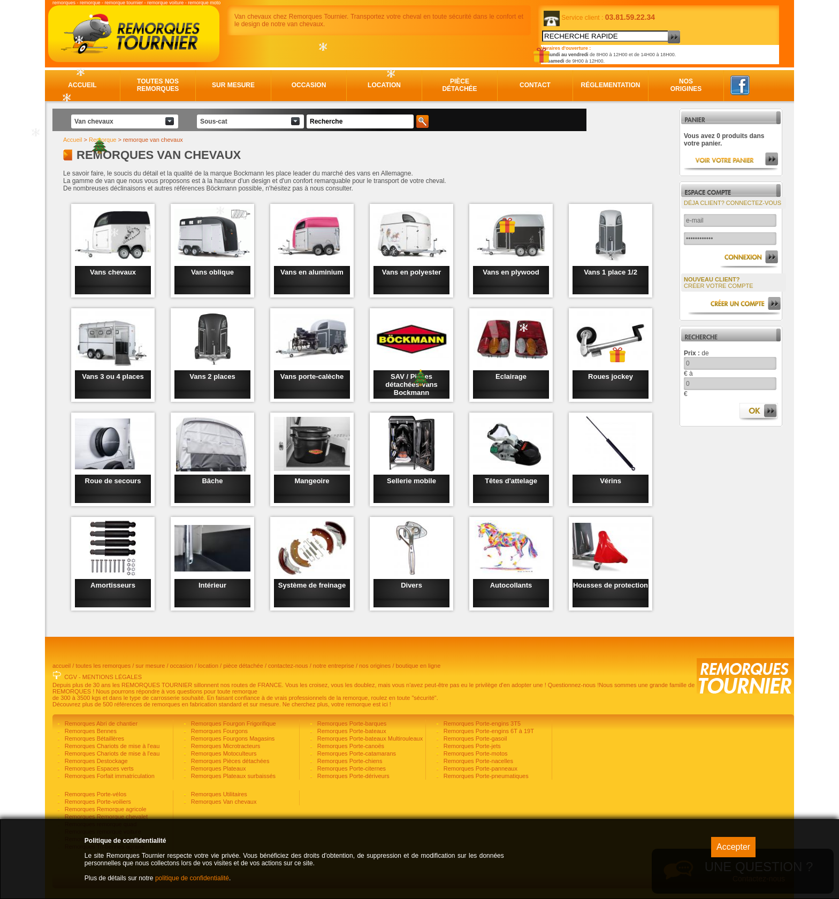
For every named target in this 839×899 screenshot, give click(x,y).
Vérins (610, 481)
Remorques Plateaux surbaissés (232, 776)
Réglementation (610, 85)
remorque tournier (124, 2)
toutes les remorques (103, 665)
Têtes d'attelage (511, 481)
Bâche (212, 481)
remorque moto (204, 2)
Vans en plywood (511, 272)
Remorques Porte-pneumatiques (485, 776)
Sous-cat (213, 121)
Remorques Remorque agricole (105, 809)
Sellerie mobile (411, 481)
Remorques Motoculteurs (223, 753)
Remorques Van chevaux (223, 801)
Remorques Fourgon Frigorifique (232, 723)
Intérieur (212, 585)
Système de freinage (312, 585)
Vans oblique (212, 272)
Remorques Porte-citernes (351, 768)
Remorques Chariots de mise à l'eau (111, 746)
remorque (90, 2)
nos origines (375, 665)
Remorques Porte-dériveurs (353, 776)
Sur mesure (233, 85)
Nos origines (686, 85)
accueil (61, 665)
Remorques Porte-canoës (350, 746)
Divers (411, 585)
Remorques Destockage (95, 761)
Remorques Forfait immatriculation (109, 776)
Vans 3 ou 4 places (113, 376)
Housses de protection (610, 585)
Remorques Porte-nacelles (477, 761)
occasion (181, 665)
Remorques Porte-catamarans (356, 753)
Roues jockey (610, 376)
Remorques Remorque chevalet (105, 816)
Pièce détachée (459, 85)
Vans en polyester (411, 272)
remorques (63, 2)
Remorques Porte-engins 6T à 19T (488, 731)
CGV (70, 677)
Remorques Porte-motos (475, 753)
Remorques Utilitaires (218, 794)
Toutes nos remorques (158, 85)
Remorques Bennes (90, 731)
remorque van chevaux (153, 139)
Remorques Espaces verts (98, 768)
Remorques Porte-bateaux (351, 731)
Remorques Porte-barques (351, 723)
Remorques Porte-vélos (95, 794)
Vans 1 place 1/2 (610, 272)
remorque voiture (165, 2)
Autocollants (511, 585)
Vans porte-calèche (312, 376)
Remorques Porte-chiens (349, 761)
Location (384, 85)
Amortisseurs (112, 585)
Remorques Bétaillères (93, 738)
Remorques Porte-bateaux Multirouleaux (369, 738)
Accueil (82, 85)
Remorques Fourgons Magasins (232, 738)
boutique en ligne (418, 665)
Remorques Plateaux (217, 768)
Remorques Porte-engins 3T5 (481, 723)
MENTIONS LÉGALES (112, 677)
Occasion (309, 85)
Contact (535, 85)
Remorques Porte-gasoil (474, 738)
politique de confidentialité (192, 878)
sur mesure (150, 665)
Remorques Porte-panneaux (479, 768)
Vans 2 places (212, 376)
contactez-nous (288, 665)
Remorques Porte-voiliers (97, 801)
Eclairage (511, 376)
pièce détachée (243, 665)
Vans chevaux (113, 272)
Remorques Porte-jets (471, 746)
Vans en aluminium (312, 272)
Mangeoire (311, 481)
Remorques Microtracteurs (225, 746)
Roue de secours (113, 481)
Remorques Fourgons (218, 731)
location (208, 665)
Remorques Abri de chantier (100, 723)
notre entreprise (333, 665)
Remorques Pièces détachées (229, 761)
